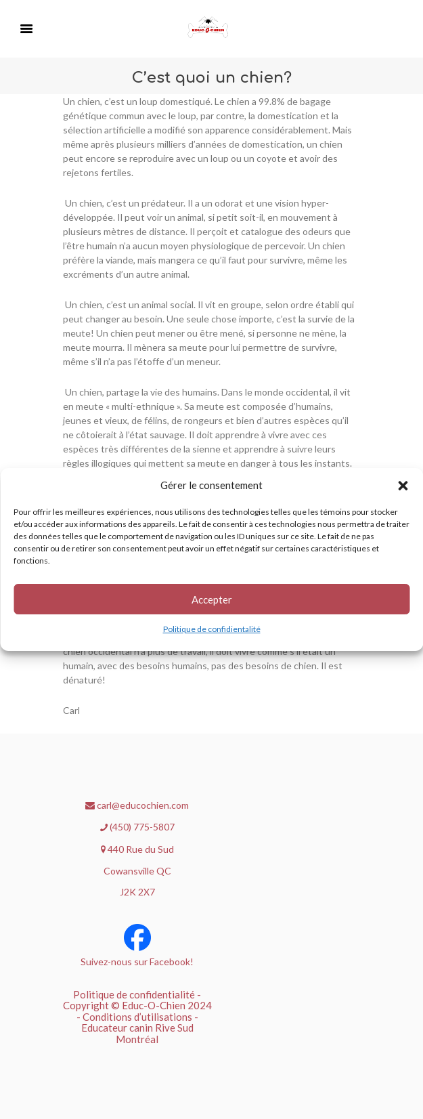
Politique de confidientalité (212, 629)
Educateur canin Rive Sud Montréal (137, 1033)
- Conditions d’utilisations (134, 1017)
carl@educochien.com (137, 805)
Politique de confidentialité (134, 994)
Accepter (212, 599)
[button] (402, 485)
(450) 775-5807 (137, 826)
